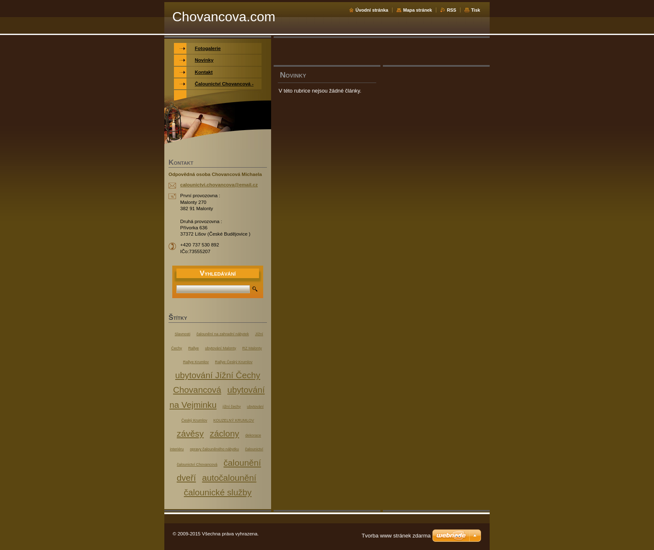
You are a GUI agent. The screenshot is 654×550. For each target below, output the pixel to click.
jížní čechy (232, 406)
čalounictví (254, 449)
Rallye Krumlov (196, 362)
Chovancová (197, 389)
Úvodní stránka (371, 10)
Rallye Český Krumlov (233, 362)
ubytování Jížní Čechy (217, 375)
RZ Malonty (252, 348)
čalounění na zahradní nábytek (222, 334)
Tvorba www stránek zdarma (396, 535)
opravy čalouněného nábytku (214, 449)
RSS (451, 10)
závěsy (190, 433)
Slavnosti (182, 334)
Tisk (475, 10)
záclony (224, 433)
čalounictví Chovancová (197, 464)
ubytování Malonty (220, 348)
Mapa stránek (417, 10)
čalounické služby (218, 492)
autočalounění (229, 477)
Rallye (193, 348)
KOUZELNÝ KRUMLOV (233, 420)
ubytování (255, 406)
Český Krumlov (194, 420)
